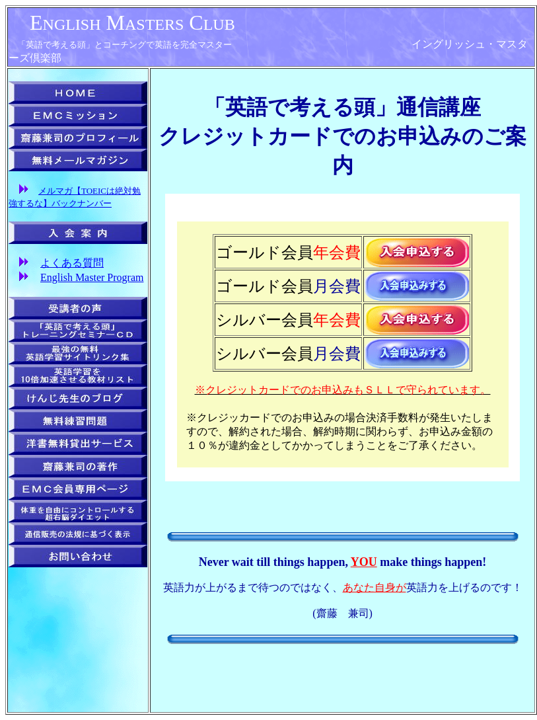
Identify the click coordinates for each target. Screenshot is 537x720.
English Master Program (91, 277)
